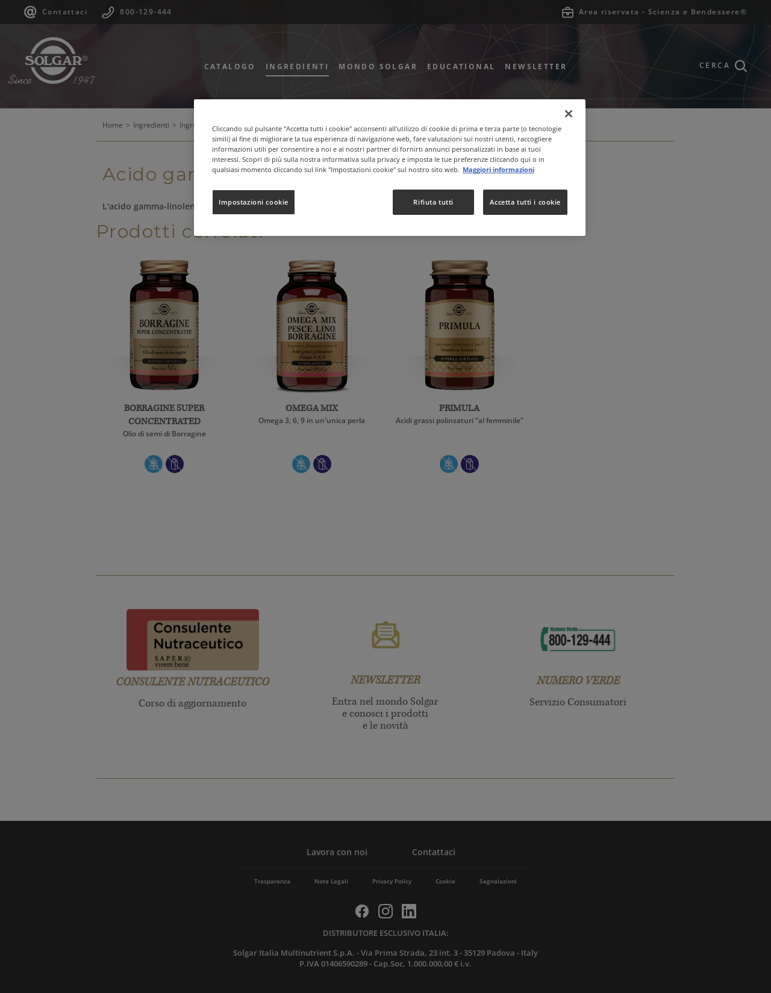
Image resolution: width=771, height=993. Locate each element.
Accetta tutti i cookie (525, 201)
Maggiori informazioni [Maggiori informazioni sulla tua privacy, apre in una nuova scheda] (498, 169)
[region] (389, 167)
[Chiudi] (568, 114)
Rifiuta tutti (433, 201)
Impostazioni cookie (254, 201)
